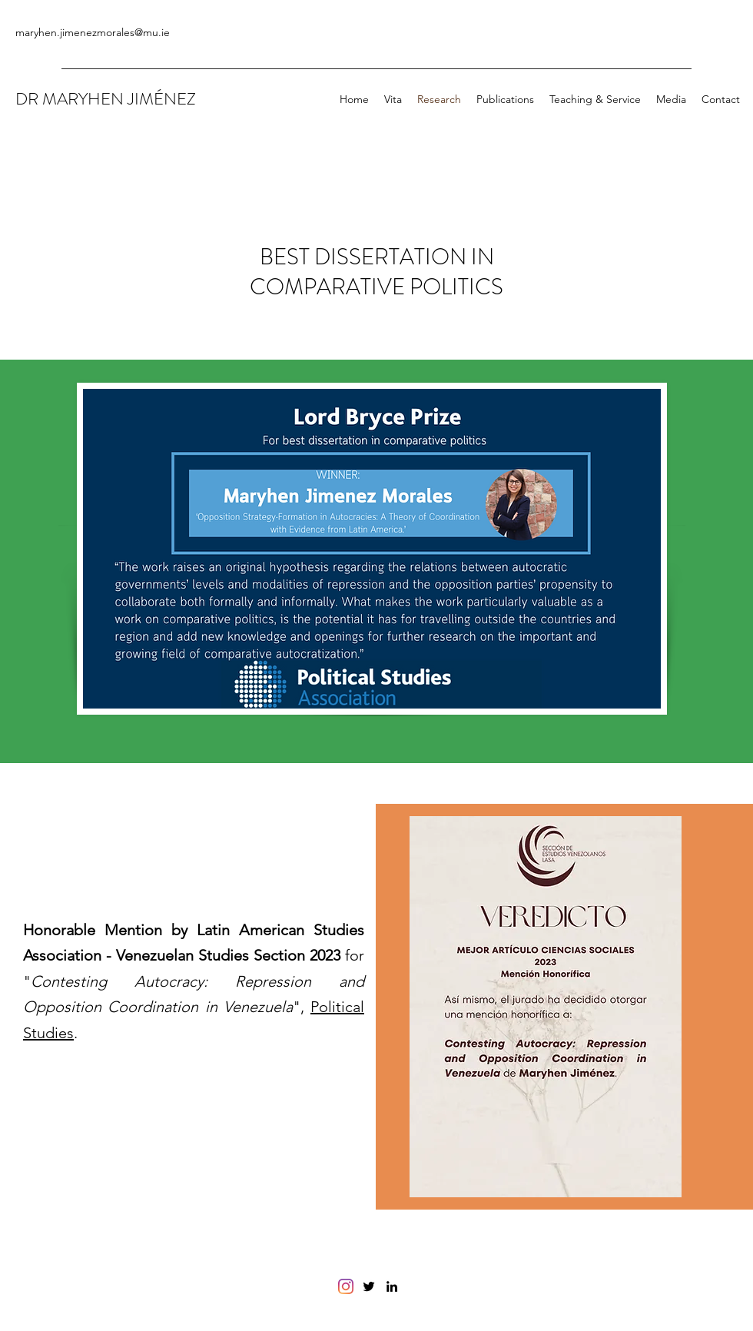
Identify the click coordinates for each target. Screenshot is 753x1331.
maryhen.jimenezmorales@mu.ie (92, 32)
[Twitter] (368, 1286)
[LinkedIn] (392, 1286)
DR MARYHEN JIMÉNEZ (105, 99)
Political (337, 1006)
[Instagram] (345, 1286)
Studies (48, 1033)
